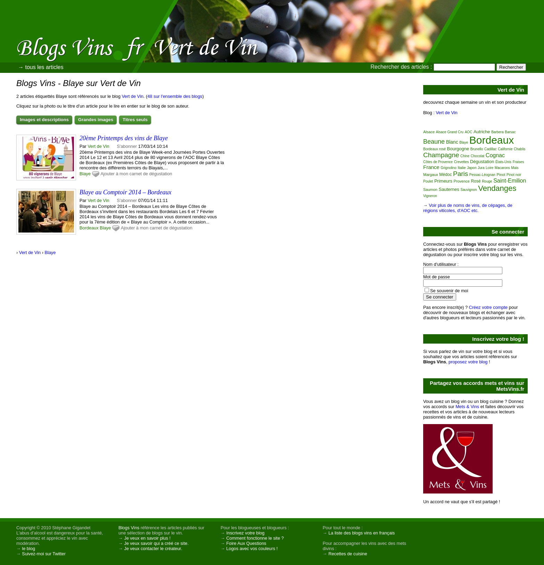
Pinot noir (514, 175)
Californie (505, 149)
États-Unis (503, 162)
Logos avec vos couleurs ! (252, 548)
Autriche (482, 131)
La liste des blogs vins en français (361, 533)
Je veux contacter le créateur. (153, 548)
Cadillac (490, 149)
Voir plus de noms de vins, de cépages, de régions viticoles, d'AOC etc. (467, 208)
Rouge (487, 181)
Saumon (430, 189)
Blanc (452, 142)
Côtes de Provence (438, 162)
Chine (464, 156)
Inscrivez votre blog (245, 533)
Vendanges (497, 188)
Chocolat (477, 156)
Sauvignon (468, 190)
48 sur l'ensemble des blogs (174, 96)
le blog (28, 548)
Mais (514, 168)
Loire (489, 168)
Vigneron (430, 196)
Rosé (476, 181)
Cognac (495, 155)
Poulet (428, 181)
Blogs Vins (128, 527)
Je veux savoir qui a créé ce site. (156, 543)
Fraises (518, 162)
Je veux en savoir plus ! (147, 538)
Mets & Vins (467, 406)
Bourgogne (458, 148)
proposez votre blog (468, 361)
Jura (481, 168)
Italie (462, 168)
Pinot (500, 174)
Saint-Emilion (509, 181)
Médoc (445, 174)
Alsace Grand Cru (449, 132)
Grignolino (449, 168)
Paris (460, 173)
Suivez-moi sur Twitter (44, 553)
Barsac (510, 132)
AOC (468, 132)
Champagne (441, 155)
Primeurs (443, 181)
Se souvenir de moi (449, 290)
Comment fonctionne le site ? (255, 538)
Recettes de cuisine (347, 553)
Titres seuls (135, 119)
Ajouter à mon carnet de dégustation (136, 173)
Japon (471, 168)
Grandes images (95, 119)
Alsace (429, 132)
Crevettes (461, 162)
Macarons (502, 168)
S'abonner (127, 146)
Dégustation (482, 161)
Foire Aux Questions (246, 543)
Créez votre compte (488, 307)
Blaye (85, 173)
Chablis (519, 149)
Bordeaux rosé (434, 149)
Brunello (476, 149)
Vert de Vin (132, 96)
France (431, 167)
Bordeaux (89, 227)
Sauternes (449, 189)
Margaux (430, 174)
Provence (462, 181)
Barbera (497, 132)
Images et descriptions (44, 119)
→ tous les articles (41, 67)
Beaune (434, 141)
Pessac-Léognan (482, 175)
